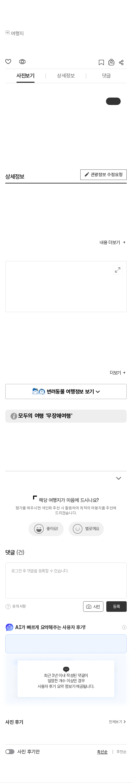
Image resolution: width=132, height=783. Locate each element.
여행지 (17, 33)
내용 (110, 242)
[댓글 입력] (66, 580)
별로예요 (92, 528)
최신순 (102, 752)
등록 (116, 606)
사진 (93, 606)
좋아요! (52, 528)
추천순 (122, 752)
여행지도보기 (118, 270)
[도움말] (8, 606)
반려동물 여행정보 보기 (70, 392)
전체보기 (118, 722)
